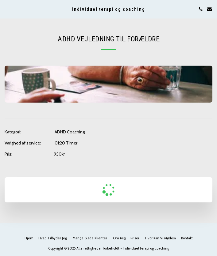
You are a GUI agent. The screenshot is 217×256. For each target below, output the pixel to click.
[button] (7, 9)
